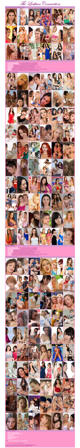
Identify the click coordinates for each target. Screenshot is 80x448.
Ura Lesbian (10, 64)
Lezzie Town (10, 435)
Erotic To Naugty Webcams (14, 63)
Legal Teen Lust (11, 434)
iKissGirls (10, 68)
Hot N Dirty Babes (12, 437)
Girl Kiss (10, 69)
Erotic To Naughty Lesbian (13, 432)
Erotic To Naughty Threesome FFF (15, 433)
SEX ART (10, 70)
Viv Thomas (10, 66)
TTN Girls (10, 438)
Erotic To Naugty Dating (13, 62)
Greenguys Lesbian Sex (13, 436)
